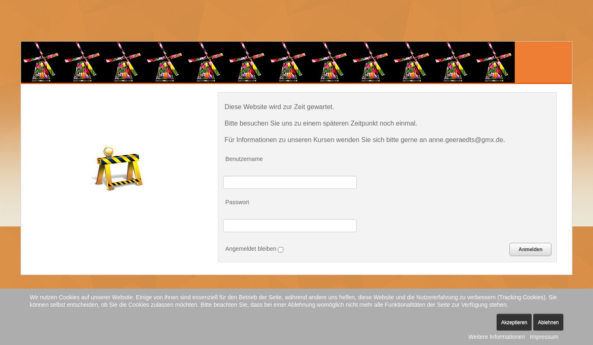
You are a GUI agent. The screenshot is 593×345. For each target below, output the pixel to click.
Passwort (237, 202)
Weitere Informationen (496, 336)
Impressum (544, 336)
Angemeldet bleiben (254, 248)
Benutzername (244, 159)
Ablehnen (548, 322)
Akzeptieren (514, 322)
